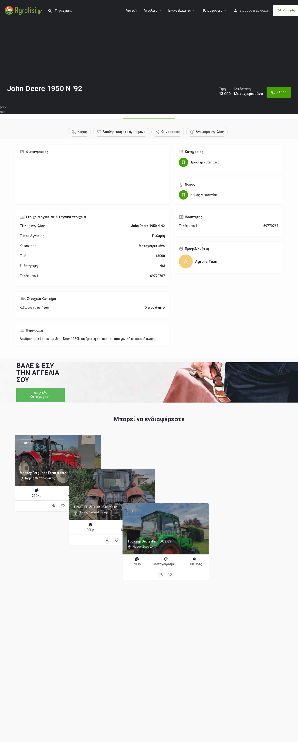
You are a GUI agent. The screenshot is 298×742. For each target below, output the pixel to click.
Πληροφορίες (212, 10)
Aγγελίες (150, 10)
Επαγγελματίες (179, 10)
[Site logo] (23, 10)
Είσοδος (246, 10)
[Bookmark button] (63, 506)
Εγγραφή (262, 10)
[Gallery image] (55, 179)
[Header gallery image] (74, 52)
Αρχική (131, 10)
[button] (40, 395)
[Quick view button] (54, 506)
